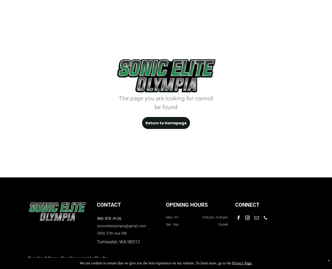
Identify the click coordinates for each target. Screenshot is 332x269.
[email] (256, 218)
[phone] (265, 218)
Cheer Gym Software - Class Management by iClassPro (68, 258)
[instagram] (247, 218)
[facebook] (238, 218)
